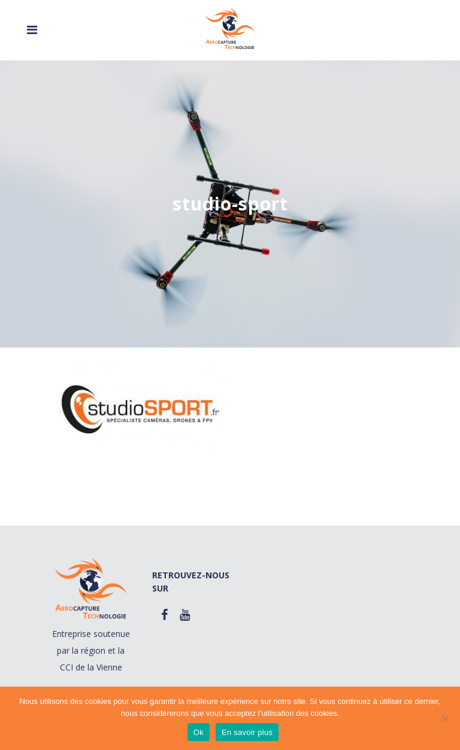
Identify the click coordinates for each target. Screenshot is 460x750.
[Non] (445, 718)
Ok (198, 732)
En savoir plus (247, 732)
